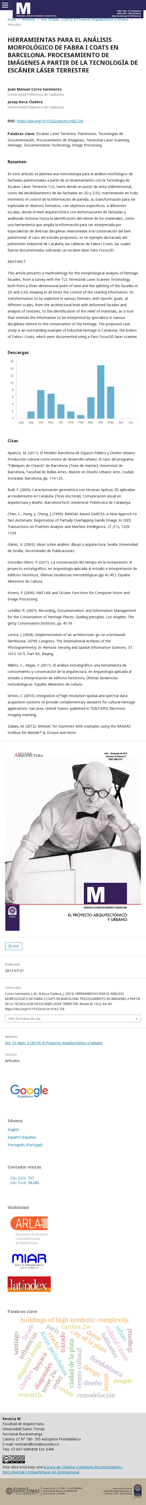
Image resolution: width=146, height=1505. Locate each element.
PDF (15, 946)
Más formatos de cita (24, 1018)
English (13, 1129)
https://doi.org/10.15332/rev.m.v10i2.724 (50, 121)
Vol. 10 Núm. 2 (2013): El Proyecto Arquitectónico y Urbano (84, 19)
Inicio (12, 19)
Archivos (28, 19)
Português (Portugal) (25, 1144)
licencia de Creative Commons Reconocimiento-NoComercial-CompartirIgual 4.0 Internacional (63, 1469)
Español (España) (22, 1137)
